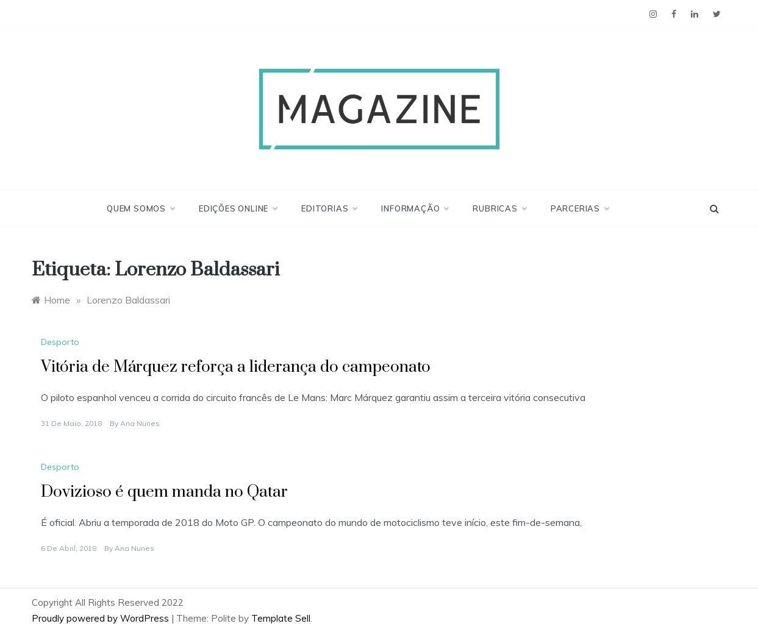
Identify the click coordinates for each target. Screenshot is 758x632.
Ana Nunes (140, 423)
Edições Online (238, 208)
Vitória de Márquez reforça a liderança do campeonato (236, 367)
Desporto (60, 341)
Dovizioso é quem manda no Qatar (164, 492)
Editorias (329, 208)
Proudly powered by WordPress (101, 618)
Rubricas (499, 208)
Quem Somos (140, 208)
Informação (414, 208)
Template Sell (280, 618)
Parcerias (580, 208)
